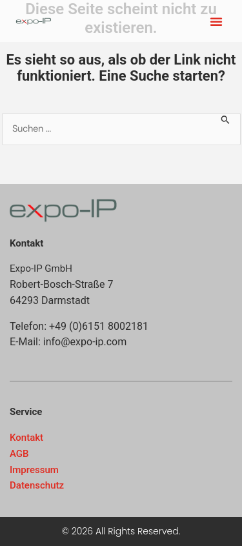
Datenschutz (37, 485)
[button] (216, 21)
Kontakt (26, 437)
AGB (19, 454)
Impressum (34, 470)
